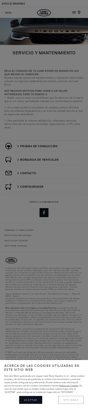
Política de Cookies (69, 385)
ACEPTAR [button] (30, 399)
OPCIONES (71, 399)
